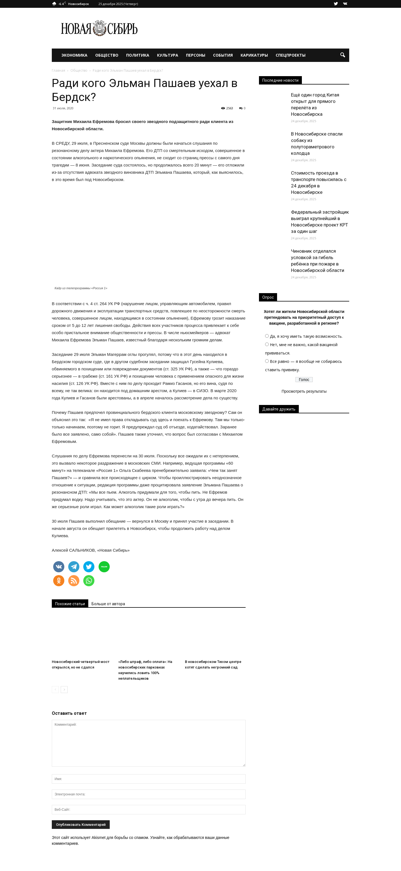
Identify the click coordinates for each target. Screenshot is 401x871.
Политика (137, 55)
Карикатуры (254, 55)
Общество (106, 55)
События (223, 55)
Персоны (195, 55)
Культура (167, 55)
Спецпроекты (290, 55)
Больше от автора (108, 604)
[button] (342, 55)
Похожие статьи (70, 604)
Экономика (74, 55)
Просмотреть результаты (304, 391)
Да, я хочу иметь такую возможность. (306, 336)
